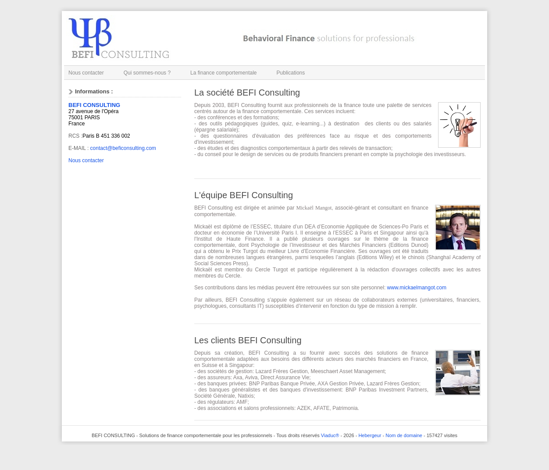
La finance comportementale (223, 73)
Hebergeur (369, 435)
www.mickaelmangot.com (416, 288)
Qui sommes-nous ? (147, 73)
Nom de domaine (403, 435)
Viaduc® (330, 435)
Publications (291, 73)
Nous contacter (86, 73)
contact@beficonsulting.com (123, 148)
